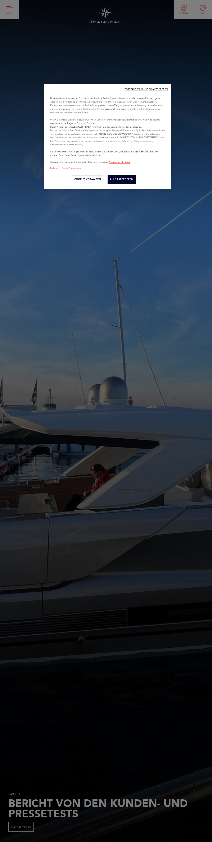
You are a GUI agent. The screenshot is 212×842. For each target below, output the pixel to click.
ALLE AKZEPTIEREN (121, 179)
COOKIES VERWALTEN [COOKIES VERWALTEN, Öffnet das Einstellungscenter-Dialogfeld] (87, 179)
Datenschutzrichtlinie (119, 162)
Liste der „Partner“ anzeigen (65, 168)
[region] (107, 136)
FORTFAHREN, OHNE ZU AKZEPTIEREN (146, 89)
